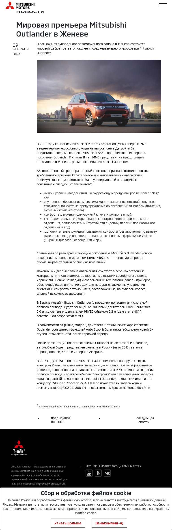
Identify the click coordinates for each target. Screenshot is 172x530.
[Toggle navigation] (163, 5)
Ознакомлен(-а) (109, 523)
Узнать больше (67, 523)
